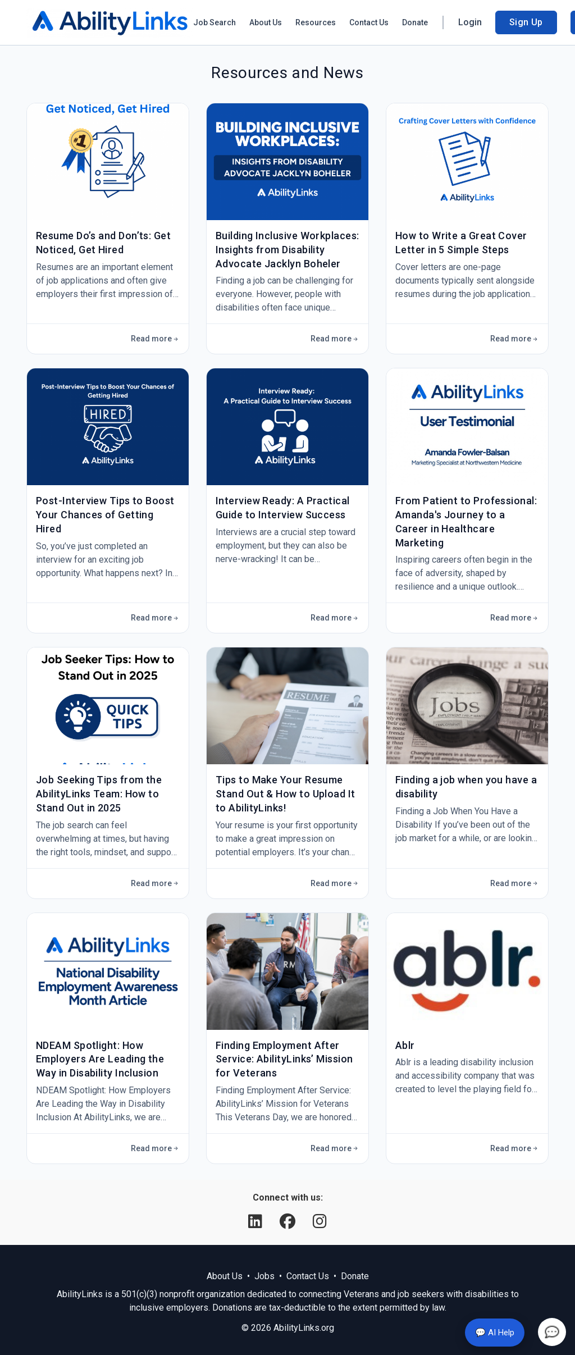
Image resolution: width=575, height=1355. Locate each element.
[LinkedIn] (257, 1221)
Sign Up (526, 22)
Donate (415, 22)
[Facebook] (289, 1221)
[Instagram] (320, 1221)
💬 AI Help (494, 1332)
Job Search (214, 22)
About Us (265, 22)
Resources (315, 22)
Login (470, 22)
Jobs (264, 1276)
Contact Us (369, 22)
